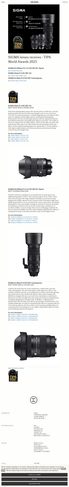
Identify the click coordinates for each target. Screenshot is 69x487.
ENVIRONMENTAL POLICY (41, 448)
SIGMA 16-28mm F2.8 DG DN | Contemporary (24, 314)
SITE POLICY (37, 444)
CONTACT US (38, 432)
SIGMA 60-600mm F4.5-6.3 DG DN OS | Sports (24, 217)
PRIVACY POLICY (38, 443)
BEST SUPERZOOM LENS (15, 71)
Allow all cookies (34, 474)
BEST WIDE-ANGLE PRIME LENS (17, 76)
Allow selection (34, 483)
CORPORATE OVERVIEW (41, 415)
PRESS (36, 413)
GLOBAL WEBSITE (39, 416)
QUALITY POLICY (39, 450)
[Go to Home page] (34, 2)
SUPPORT (36, 427)
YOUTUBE (36, 463)
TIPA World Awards (17, 368)
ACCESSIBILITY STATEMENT (42, 451)
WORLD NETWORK (39, 418)
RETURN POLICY (38, 429)
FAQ (35, 425)
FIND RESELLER (38, 430)
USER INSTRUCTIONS (40, 434)
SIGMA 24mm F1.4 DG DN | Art (19, 135)
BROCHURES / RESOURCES (41, 435)
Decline (34, 479)
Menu (3, 2)
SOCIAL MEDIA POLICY (40, 446)
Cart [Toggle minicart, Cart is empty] (65, 2)
